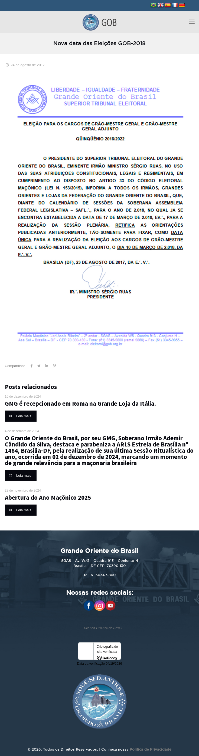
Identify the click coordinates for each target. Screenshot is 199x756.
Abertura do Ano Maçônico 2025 (48, 497)
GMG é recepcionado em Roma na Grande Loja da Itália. (80, 403)
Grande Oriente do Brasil (103, 628)
